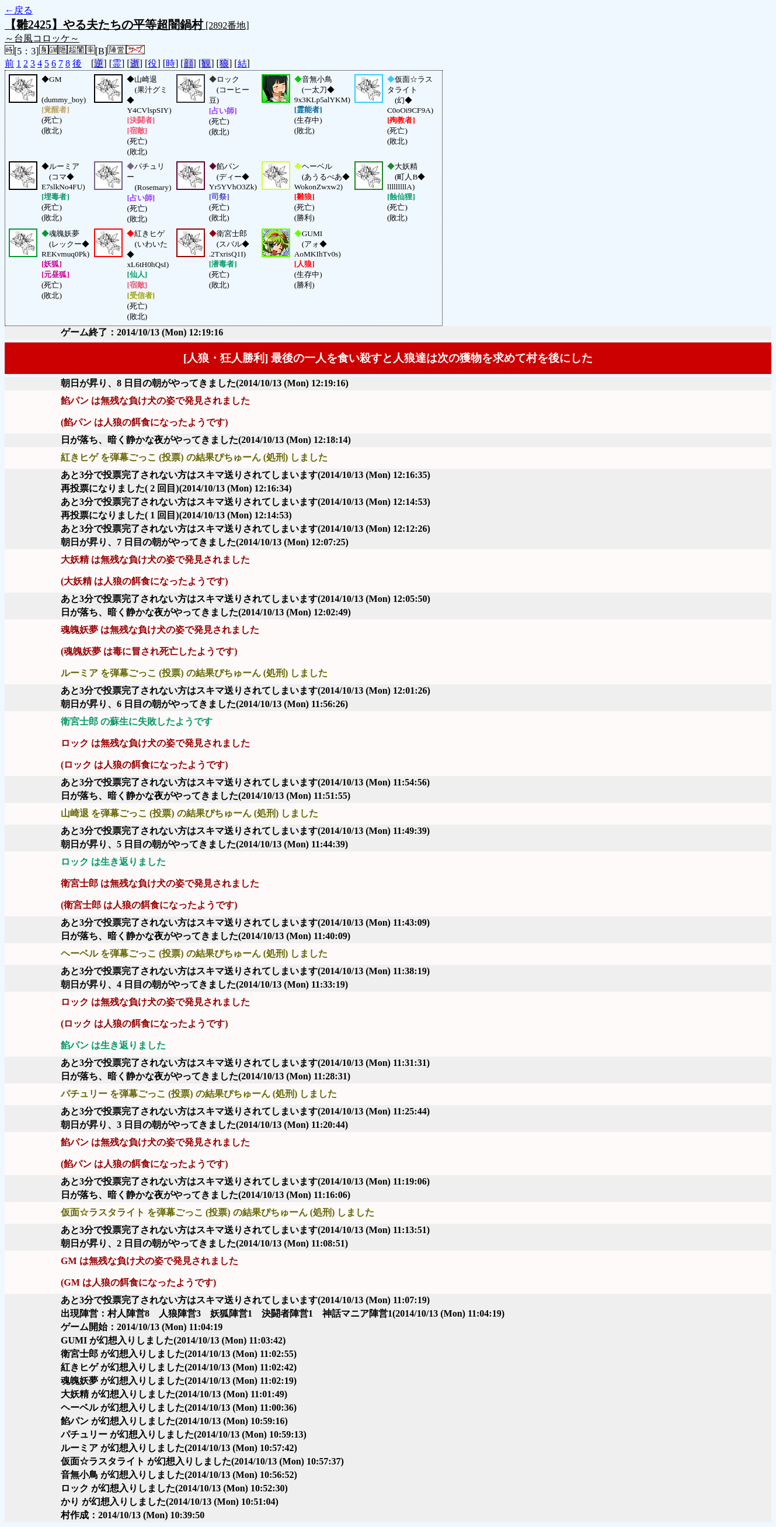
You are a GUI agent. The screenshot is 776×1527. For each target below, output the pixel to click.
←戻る (19, 10)
